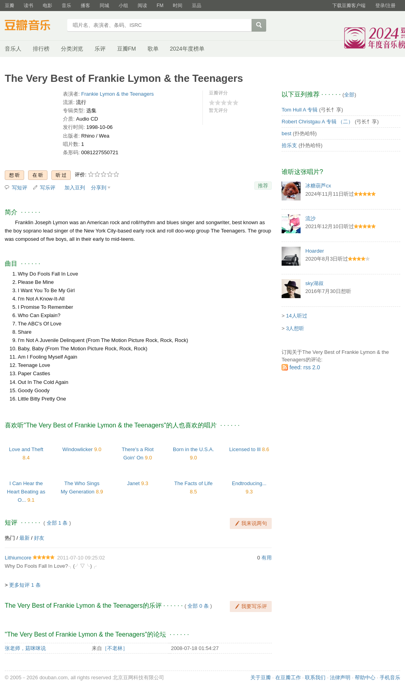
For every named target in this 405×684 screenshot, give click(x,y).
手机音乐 (390, 677)
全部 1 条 (57, 523)
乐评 (100, 48)
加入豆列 (74, 188)
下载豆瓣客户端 (348, 5)
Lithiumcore (18, 558)
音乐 (66, 5)
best (286, 133)
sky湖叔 (314, 283)
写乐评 (47, 188)
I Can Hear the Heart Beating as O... (26, 491)
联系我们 (315, 677)
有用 (266, 558)
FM (160, 5)
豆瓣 (9, 5)
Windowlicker (77, 449)
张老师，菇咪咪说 (25, 648)
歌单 (153, 48)
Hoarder (314, 251)
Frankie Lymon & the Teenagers (117, 94)
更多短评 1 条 (24, 585)
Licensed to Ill (245, 449)
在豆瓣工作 (288, 677)
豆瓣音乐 (33, 26)
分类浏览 (72, 48)
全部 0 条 (197, 606)
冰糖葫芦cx (318, 186)
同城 (104, 5)
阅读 (142, 5)
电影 (47, 5)
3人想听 (295, 328)
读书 (28, 5)
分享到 (98, 188)
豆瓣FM (126, 48)
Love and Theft (26, 449)
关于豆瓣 (260, 677)
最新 (24, 538)
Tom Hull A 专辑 (300, 110)
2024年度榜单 (187, 48)
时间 (177, 5)
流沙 (310, 218)
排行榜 (41, 48)
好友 (39, 538)
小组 (123, 5)
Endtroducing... (249, 483)
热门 (10, 538)
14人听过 (296, 316)
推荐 (263, 186)
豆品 (196, 5)
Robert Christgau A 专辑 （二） (317, 122)
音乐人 (13, 48)
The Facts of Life (193, 483)
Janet (133, 483)
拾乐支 (289, 145)
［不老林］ (115, 648)
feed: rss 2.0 (305, 367)
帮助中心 (365, 677)
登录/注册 (385, 5)
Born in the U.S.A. (193, 449)
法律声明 (340, 677)
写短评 (19, 188)
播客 (85, 5)
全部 (349, 95)
